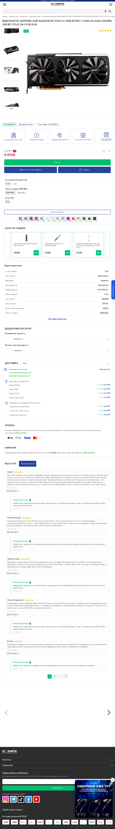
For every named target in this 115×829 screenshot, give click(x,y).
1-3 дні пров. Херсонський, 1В (19, 373)
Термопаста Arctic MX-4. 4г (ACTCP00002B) (54, 245)
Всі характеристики (57, 319)
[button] (7, 245)
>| (65, 676)
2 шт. (15, 184)
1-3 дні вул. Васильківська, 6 (19, 376)
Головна (4, 16)
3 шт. (8, 184)
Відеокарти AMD (35, 16)
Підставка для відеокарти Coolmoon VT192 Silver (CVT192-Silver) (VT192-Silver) (88, 246)
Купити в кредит (57, 212)
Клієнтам (6, 760)
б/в (7, 202)
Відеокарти (24, 16)
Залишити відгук (27, 464)
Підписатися (57, 788)
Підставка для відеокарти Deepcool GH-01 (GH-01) (25, 245)
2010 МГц (10, 193)
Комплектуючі (13, 16)
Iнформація (7, 765)
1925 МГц (21, 193)
